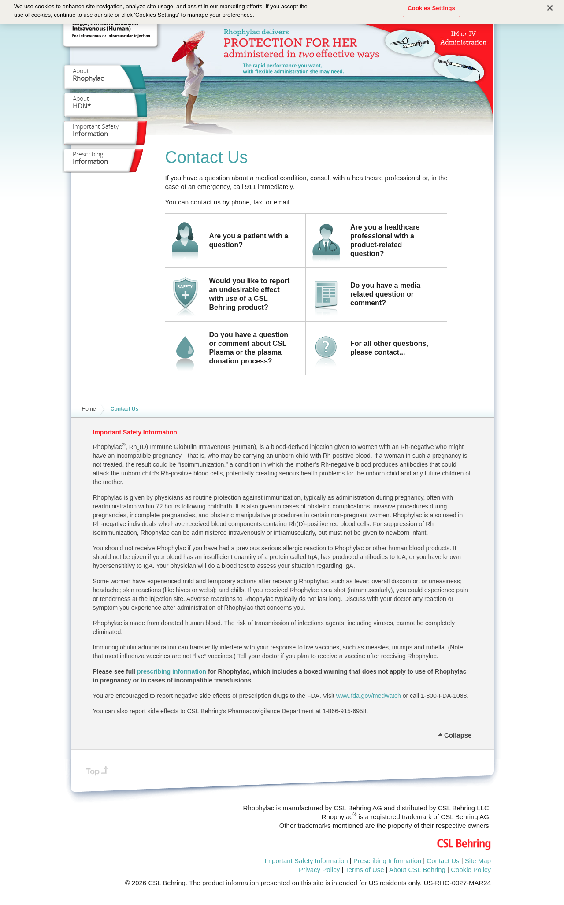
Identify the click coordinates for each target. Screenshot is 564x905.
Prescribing (90, 158)
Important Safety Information (306, 860)
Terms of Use (364, 869)
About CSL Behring (417, 869)
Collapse (458, 733)
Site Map (478, 860)
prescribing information (171, 671)
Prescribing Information (387, 860)
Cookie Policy (471, 869)
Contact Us (443, 860)
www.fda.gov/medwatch (368, 695)
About (88, 74)
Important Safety (96, 130)
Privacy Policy (319, 869)
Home (89, 409)
